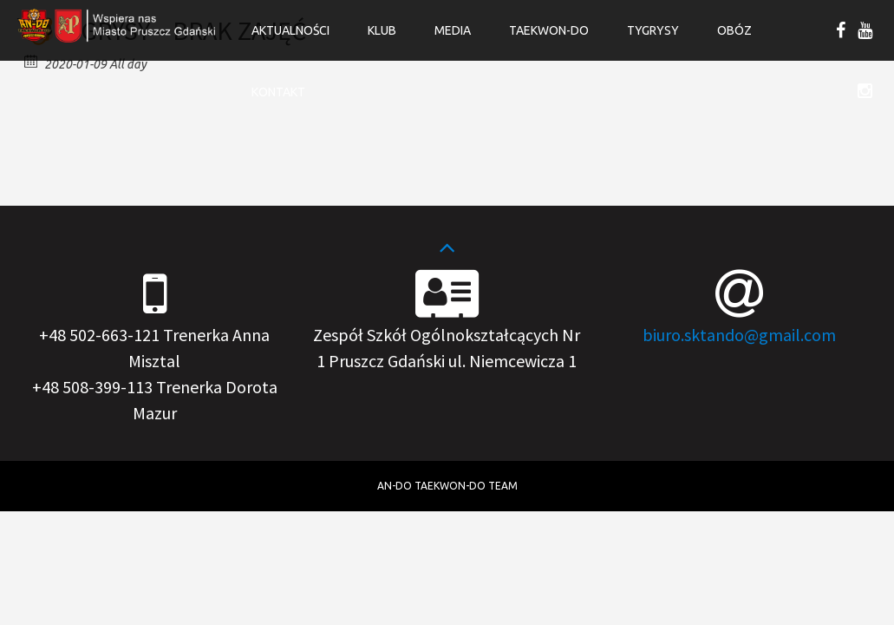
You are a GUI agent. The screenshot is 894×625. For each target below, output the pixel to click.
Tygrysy (653, 30)
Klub (382, 30)
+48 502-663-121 (99, 334)
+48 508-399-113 (92, 387)
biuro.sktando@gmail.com (739, 334)
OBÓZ (734, 30)
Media (452, 30)
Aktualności (290, 30)
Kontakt (278, 92)
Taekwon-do (549, 30)
